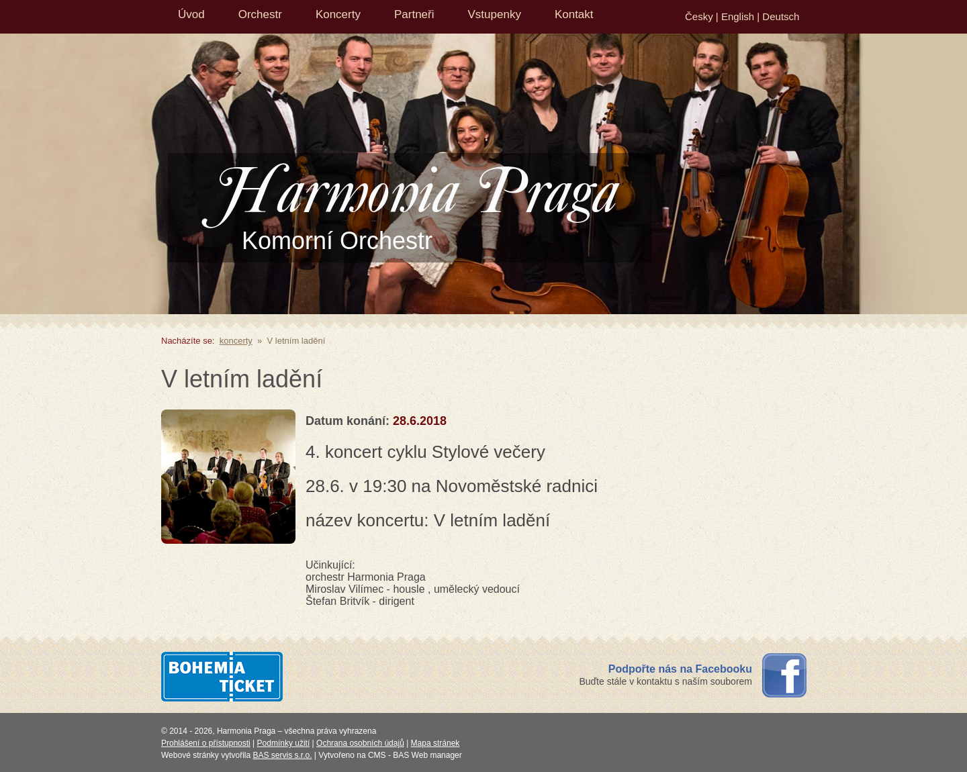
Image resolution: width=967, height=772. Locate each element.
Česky (699, 16)
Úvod (191, 14)
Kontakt (574, 14)
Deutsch (780, 16)
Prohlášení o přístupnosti (205, 743)
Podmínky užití (283, 743)
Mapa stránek (435, 743)
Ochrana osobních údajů (360, 743)
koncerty (236, 341)
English (737, 16)
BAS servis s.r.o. (282, 755)
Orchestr (260, 14)
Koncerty (338, 14)
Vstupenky (494, 14)
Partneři (414, 14)
